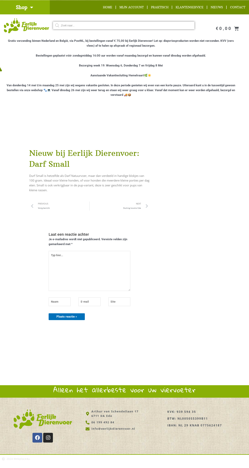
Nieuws (217, 7)
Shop (25, 7)
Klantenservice (189, 7)
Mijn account (131, 7)
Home (107, 7)
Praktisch (159, 7)
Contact (237, 7)
